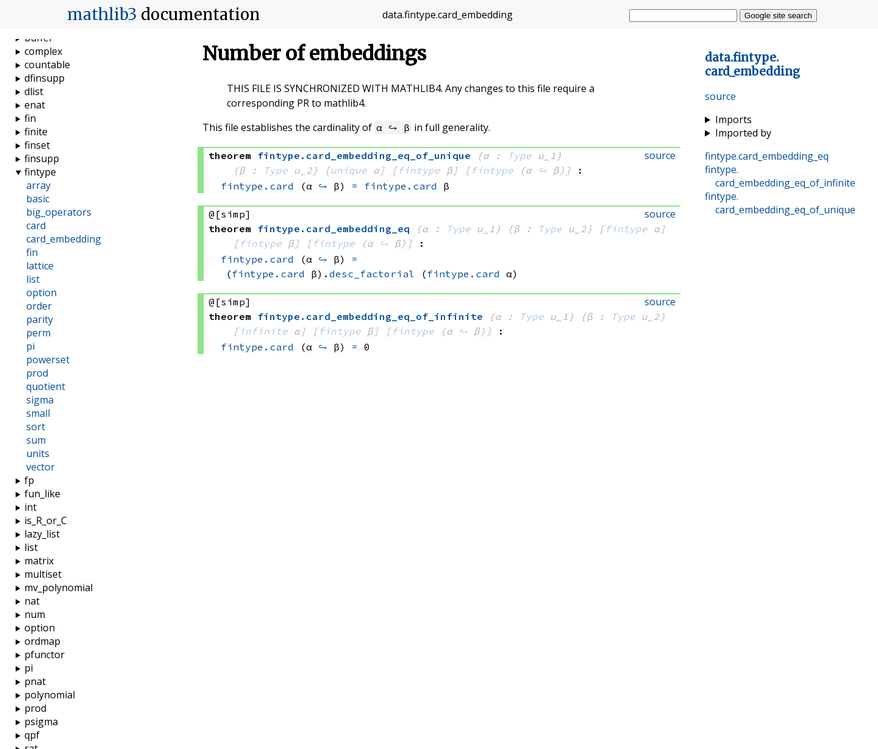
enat (34, 105)
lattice (40, 265)
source (720, 96)
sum (36, 440)
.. (752, 65)
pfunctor (44, 654)
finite (36, 131)
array (38, 185)
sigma (40, 399)
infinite (263, 331)
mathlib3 (102, 14)
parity (39, 319)
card (36, 225)
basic (37, 198)
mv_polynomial (58, 587)
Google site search (778, 15)
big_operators (58, 212)
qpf (32, 735)
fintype (419, 170)
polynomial (49, 694)
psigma (41, 721)
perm (38, 332)
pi (30, 346)
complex (43, 51)
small (38, 413)
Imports (733, 119)
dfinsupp (44, 78)
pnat (35, 681)
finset (37, 145)
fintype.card (257, 186)
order (39, 306)
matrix (39, 560)
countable (47, 64)
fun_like (42, 493)
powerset (48, 359)
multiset (43, 574)
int (30, 507)
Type (519, 155)
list (33, 279)
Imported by (743, 133)
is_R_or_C (45, 520)
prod (37, 373)
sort (35, 426)
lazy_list (42, 534)
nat (32, 601)
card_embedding (63, 239)
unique (348, 170)
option (41, 292)
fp (29, 480)
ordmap (42, 641)
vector (40, 467)
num (34, 614)
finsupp (41, 158)
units (37, 453)
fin (30, 118)
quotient (45, 386)
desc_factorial (372, 274)
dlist (33, 91)
